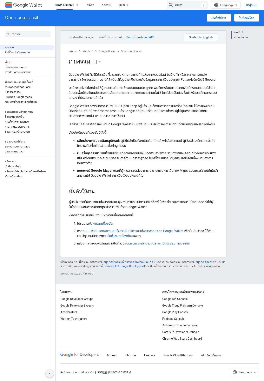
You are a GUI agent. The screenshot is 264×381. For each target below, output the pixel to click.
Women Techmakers (73, 318)
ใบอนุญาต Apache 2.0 (205, 262)
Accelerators (68, 312)
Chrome (130, 355)
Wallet (27, 5)
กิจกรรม (106, 5)
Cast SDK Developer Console (180, 332)
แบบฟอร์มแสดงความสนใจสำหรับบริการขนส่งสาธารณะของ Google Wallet (134, 231)
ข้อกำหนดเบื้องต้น (101, 223)
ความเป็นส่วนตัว (84, 372)
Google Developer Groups (76, 299)
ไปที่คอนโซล (246, 18)
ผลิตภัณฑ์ (87, 51)
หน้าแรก (73, 51)
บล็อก (90, 5)
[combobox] (187, 5)
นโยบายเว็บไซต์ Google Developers (123, 266)
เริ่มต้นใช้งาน (219, 18)
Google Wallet (107, 51)
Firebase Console (173, 318)
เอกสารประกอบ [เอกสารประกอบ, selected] (64, 5)
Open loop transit (21, 17)
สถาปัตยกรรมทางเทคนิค (173, 243)
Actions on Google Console (179, 325)
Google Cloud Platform (178, 355)
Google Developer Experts (77, 305)
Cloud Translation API (140, 37)
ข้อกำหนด (65, 372)
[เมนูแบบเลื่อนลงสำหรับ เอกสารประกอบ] (79, 5)
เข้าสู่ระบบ (251, 5)
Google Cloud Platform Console (182, 305)
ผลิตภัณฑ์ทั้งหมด (211, 355)
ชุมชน (122, 5)
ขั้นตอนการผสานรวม (139, 243)
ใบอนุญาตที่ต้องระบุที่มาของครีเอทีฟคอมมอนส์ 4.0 (128, 262)
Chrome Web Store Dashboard (182, 338)
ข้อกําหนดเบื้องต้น (119, 236)
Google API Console (175, 299)
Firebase (149, 355)
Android (112, 355)
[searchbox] (28, 34)
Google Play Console (175, 312)
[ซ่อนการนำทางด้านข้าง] (50, 373)
